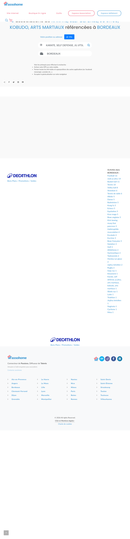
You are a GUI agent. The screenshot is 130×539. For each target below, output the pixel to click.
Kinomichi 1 (112, 279)
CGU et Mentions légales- (65, 426)
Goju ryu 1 (112, 276)
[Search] (64, 50)
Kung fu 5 (111, 210)
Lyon (41, 396)
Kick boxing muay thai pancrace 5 (112, 228)
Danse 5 (111, 204)
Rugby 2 (110, 273)
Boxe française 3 (114, 246)
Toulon (102, 396)
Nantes (72, 384)
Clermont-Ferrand (17, 396)
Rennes (72, 404)
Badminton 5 (113, 207)
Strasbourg (103, 392)
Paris (71, 396)
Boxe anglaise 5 (114, 222)
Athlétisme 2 (112, 255)
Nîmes (71, 392)
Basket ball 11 (113, 187)
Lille (41, 392)
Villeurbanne (104, 404)
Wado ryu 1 (112, 296)
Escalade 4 (112, 240)
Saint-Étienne (105, 388)
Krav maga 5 (112, 219)
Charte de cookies (65, 429)
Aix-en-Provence (17, 384)
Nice (71, 388)
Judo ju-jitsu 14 (114, 184)
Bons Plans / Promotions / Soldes (21, 186)
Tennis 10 (111, 190)
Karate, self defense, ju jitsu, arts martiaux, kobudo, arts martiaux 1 (114, 288)
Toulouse (102, 400)
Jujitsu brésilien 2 (114, 270)
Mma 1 (110, 317)
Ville (69, 42)
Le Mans (43, 388)
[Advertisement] (65, 453)
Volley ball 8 (112, 193)
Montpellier (45, 404)
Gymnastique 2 (113, 258)
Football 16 (112, 181)
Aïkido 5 (111, 201)
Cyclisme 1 (112, 314)
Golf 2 (110, 252)
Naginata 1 (112, 311)
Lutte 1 (110, 299)
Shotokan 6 (112, 195)
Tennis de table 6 (114, 198)
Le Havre (43, 384)
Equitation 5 (112, 216)
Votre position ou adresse (51, 42)
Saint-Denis (104, 384)
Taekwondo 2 (113, 261)
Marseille (43, 400)
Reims (71, 400)
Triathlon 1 (112, 302)
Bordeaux (14, 392)
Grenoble (14, 404)
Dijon (12, 400)
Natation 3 (112, 249)
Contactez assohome (15, 375)
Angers (13, 388)
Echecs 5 (111, 213)
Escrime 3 (111, 243)
